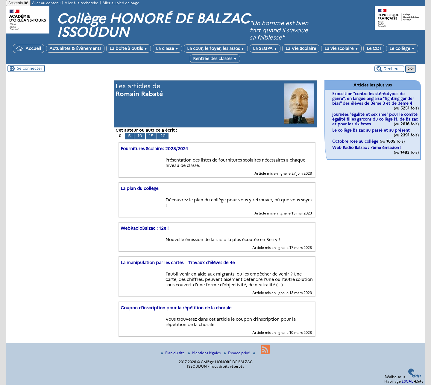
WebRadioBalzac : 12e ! (145, 228)
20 (163, 136)
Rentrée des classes (215, 58)
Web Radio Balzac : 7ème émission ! (366, 147)
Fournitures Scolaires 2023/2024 (154, 148)
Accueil (28, 48)
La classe (167, 48)
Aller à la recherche (81, 3)
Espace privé (237, 353)
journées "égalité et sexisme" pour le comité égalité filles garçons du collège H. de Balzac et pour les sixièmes (375, 119)
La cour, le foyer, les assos (216, 48)
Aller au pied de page (120, 3)
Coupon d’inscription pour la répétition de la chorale (176, 308)
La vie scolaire (341, 48)
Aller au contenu (46, 3)
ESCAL (407, 381)
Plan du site (173, 353)
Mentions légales (204, 353)
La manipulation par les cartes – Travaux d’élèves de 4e (178, 262)
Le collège (402, 48)
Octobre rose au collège (355, 141)
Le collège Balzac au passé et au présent (371, 130)
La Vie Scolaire (301, 48)
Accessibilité (18, 3)
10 (139, 136)
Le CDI (374, 48)
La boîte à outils (129, 48)
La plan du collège (139, 188)
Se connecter (29, 68)
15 (151, 136)
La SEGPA (265, 48)
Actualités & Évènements (75, 48)
